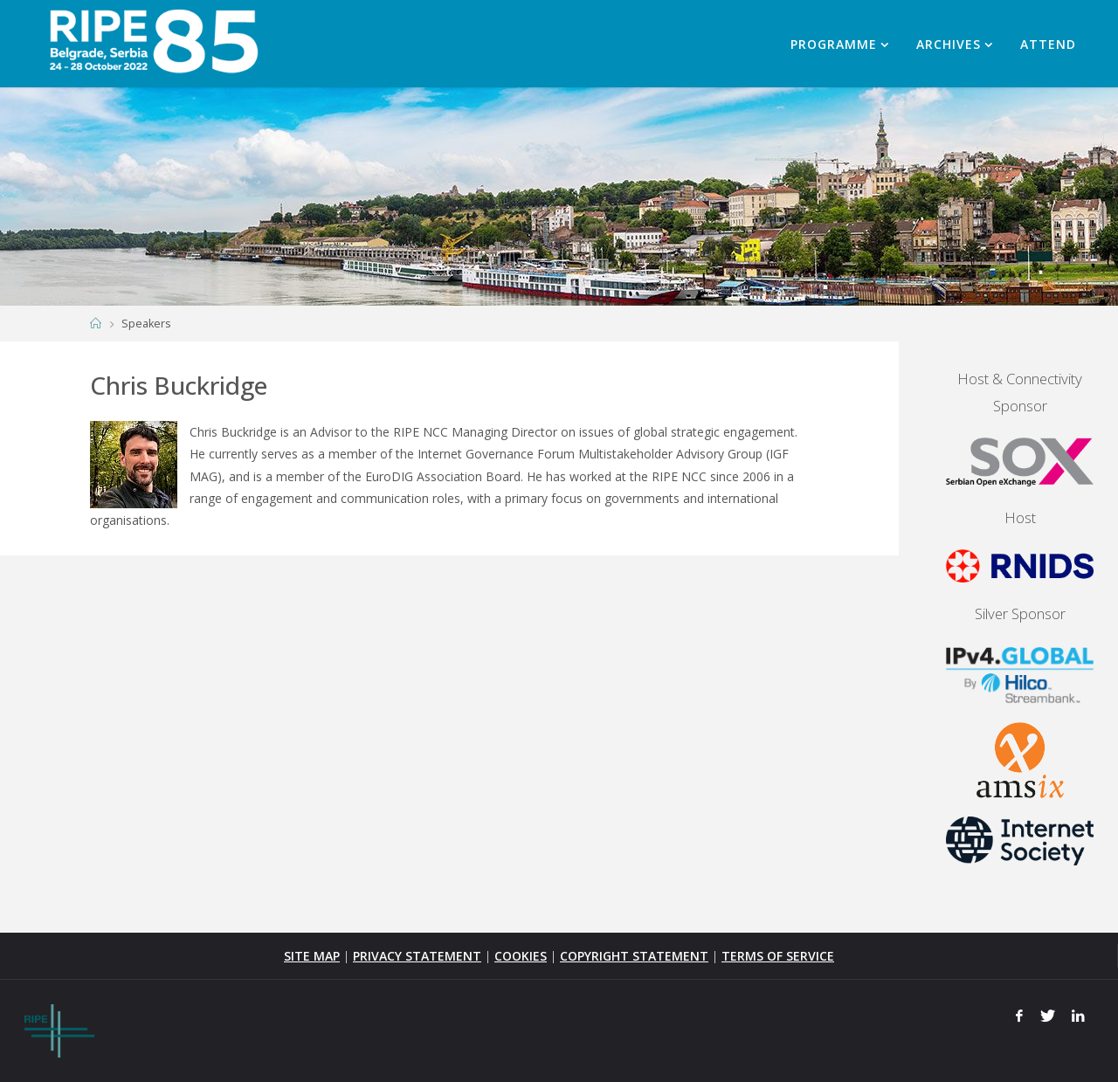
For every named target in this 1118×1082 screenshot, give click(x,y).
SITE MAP (312, 956)
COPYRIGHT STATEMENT (634, 956)
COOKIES (520, 956)
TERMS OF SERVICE (777, 956)
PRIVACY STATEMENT (417, 956)
